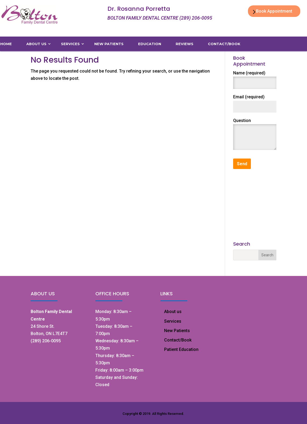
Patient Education (181, 349)
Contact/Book (178, 340)
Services (172, 321)
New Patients (177, 330)
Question (242, 120)
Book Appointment (274, 11)
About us (173, 311)
